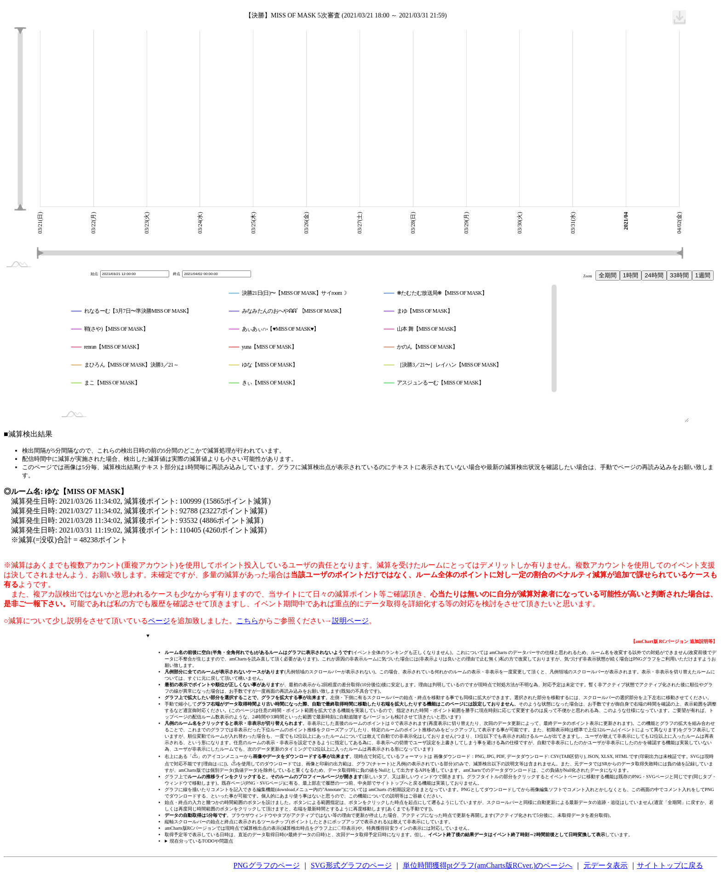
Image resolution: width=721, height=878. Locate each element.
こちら (247, 621)
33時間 (679, 275)
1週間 (702, 275)
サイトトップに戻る (670, 865)
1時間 (630, 275)
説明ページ (350, 621)
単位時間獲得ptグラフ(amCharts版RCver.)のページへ (487, 865)
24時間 (654, 275)
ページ (159, 621)
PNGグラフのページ (267, 865)
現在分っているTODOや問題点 (201, 841)
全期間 (608, 275)
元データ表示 (606, 865)
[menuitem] (679, 17)
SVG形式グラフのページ (351, 865)
